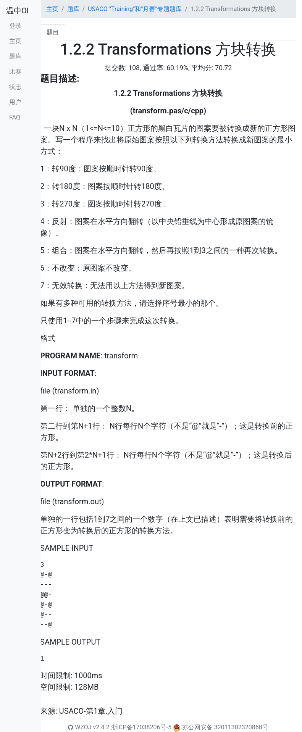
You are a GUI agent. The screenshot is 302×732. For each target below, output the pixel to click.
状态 (15, 86)
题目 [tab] (53, 32)
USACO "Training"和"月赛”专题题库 (135, 9)
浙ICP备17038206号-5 (141, 727)
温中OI (17, 10)
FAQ (14, 117)
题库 (15, 56)
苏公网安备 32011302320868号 (225, 727)
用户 (15, 102)
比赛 (15, 71)
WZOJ (79, 727)
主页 (15, 41)
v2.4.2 (101, 727)
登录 (15, 25)
